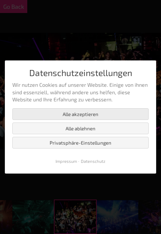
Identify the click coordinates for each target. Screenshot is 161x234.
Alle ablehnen (80, 128)
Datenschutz (93, 161)
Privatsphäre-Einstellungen (80, 143)
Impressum (66, 161)
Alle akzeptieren (80, 114)
